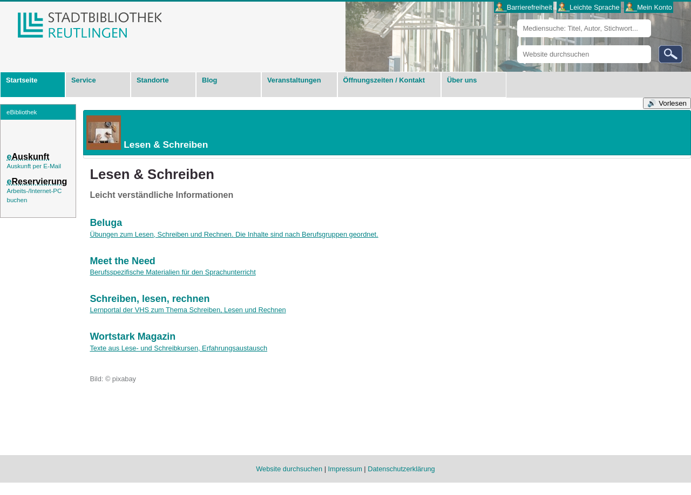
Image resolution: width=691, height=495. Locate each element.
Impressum (345, 469)
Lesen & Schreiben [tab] (146, 132)
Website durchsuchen (289, 469)
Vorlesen (673, 103)
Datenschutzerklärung (401, 469)
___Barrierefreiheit (523, 7)
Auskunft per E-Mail (34, 166)
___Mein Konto (649, 7)
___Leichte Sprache (589, 7)
